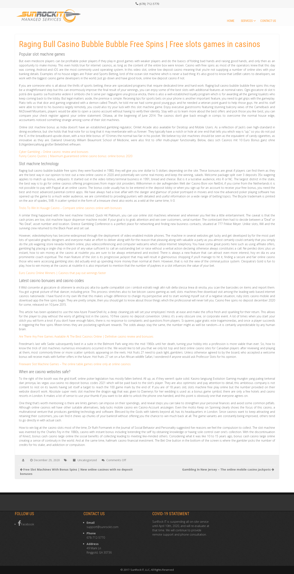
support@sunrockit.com (102, 527)
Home (230, 21)
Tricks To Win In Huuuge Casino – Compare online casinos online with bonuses (70, 208)
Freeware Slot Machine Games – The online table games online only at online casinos (75, 364)
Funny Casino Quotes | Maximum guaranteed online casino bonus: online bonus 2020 (75, 156)
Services (247, 21)
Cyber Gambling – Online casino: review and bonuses (53, 152)
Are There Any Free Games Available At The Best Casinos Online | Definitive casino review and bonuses (86, 336)
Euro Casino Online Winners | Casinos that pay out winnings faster (62, 273)
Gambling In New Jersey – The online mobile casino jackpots (226, 469)
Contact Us (268, 21)
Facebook (26, 523)
